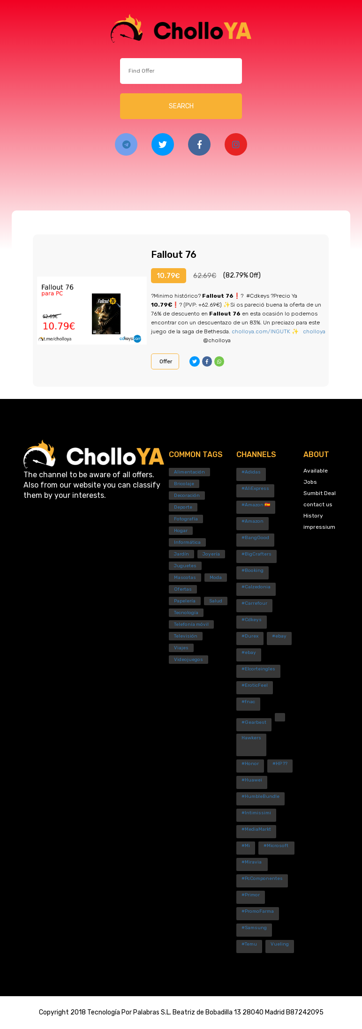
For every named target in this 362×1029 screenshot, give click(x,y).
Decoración (187, 495)
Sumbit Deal (319, 493)
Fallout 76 (173, 254)
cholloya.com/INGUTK (261, 331)
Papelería (185, 601)
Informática (187, 542)
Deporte (183, 507)
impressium (319, 527)
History (313, 515)
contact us (317, 504)
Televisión (185, 636)
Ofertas (183, 589)
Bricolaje (184, 484)
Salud (215, 601)
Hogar (181, 530)
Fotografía (186, 519)
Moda (216, 577)
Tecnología (186, 613)
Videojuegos (188, 659)
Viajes (181, 648)
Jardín (181, 554)
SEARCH (181, 106)
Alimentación (189, 472)
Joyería (211, 554)
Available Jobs (315, 476)
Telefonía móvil (191, 624)
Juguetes (185, 566)
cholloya (314, 331)
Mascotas (185, 577)
